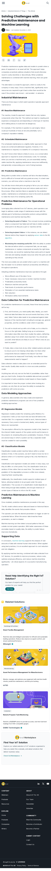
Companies (5, 824)
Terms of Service (33, 865)
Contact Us (30, 844)
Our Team (29, 799)
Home (4, 815)
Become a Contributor (34, 824)
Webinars (5, 795)
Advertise (29, 808)
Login (28, 840)
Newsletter (30, 804)
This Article (31, 11)
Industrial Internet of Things (17, 11)
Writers (4, 829)
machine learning (18, 541)
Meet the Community (33, 820)
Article (4, 11)
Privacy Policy (21, 865)
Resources (5, 804)
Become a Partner (32, 829)
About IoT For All (32, 795)
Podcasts (5, 799)
